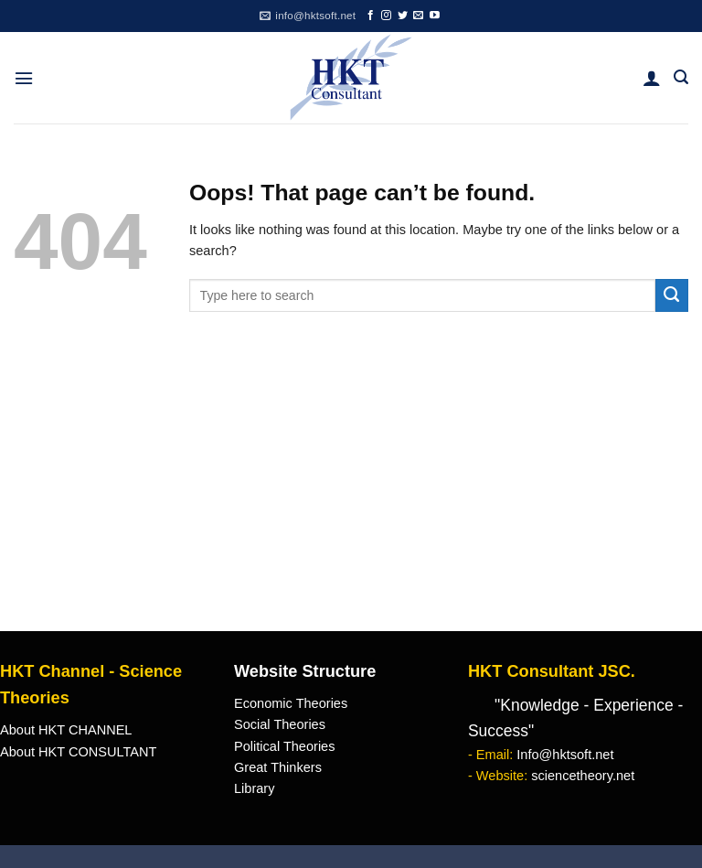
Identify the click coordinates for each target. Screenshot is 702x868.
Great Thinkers (278, 767)
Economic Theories (290, 703)
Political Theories (284, 746)
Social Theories (279, 724)
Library (254, 788)
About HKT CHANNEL (66, 730)
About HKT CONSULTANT (78, 752)
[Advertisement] (351, 494)
